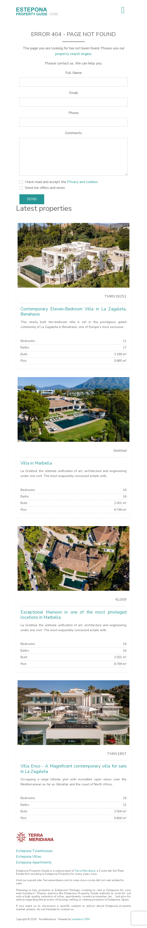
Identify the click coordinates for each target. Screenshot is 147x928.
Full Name (73, 72)
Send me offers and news (45, 187)
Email (73, 92)
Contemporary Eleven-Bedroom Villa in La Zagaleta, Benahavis (73, 311)
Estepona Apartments (34, 862)
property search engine (73, 53)
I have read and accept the (61, 181)
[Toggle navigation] (122, 10)
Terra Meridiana (85, 871)
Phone (74, 112)
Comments (73, 133)
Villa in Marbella (36, 463)
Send (32, 199)
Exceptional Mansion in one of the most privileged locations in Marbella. (73, 614)
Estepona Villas (28, 856)
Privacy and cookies (82, 181)
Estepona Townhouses (34, 850)
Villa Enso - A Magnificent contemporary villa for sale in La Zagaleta (73, 768)
